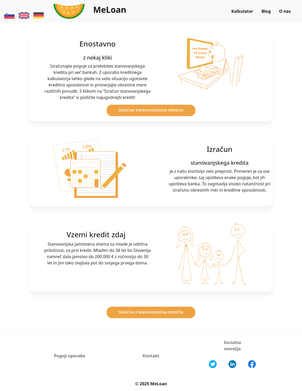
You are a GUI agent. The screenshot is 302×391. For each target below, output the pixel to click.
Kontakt (151, 356)
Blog (266, 11)
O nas (285, 11)
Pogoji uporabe (69, 356)
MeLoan (109, 9)
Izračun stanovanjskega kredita (151, 110)
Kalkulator (242, 11)
